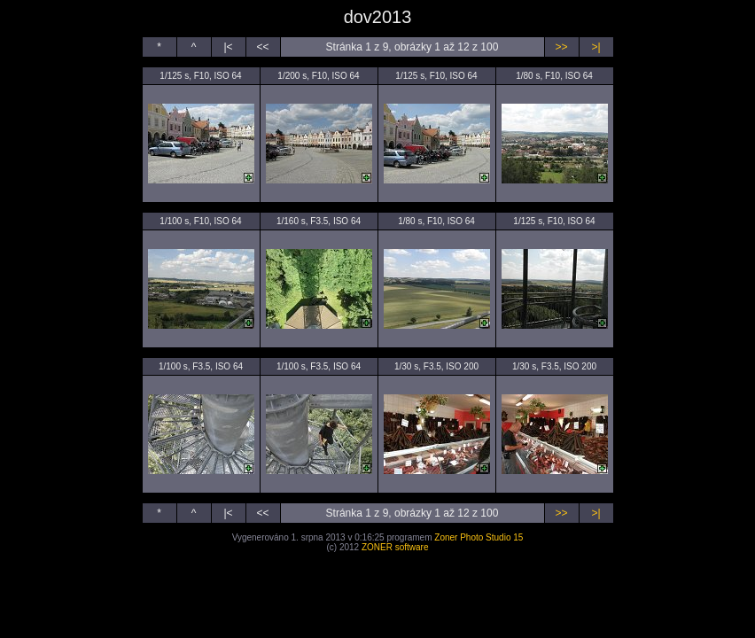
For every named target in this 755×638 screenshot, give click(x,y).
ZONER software (395, 547)
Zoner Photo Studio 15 (478, 537)
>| (595, 47)
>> (561, 47)
